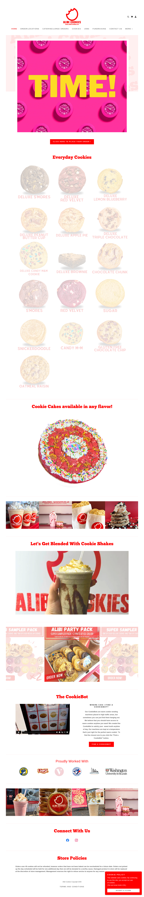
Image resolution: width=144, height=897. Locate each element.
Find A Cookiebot (101, 744)
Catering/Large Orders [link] (56, 29)
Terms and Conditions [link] (72, 886)
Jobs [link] (86, 29)
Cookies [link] (76, 29)
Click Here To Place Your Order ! (72, 141)
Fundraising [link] (99, 29)
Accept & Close (123, 890)
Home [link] (14, 29)
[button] (135, 17)
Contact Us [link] (116, 29)
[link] (72, 17)
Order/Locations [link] (29, 29)
